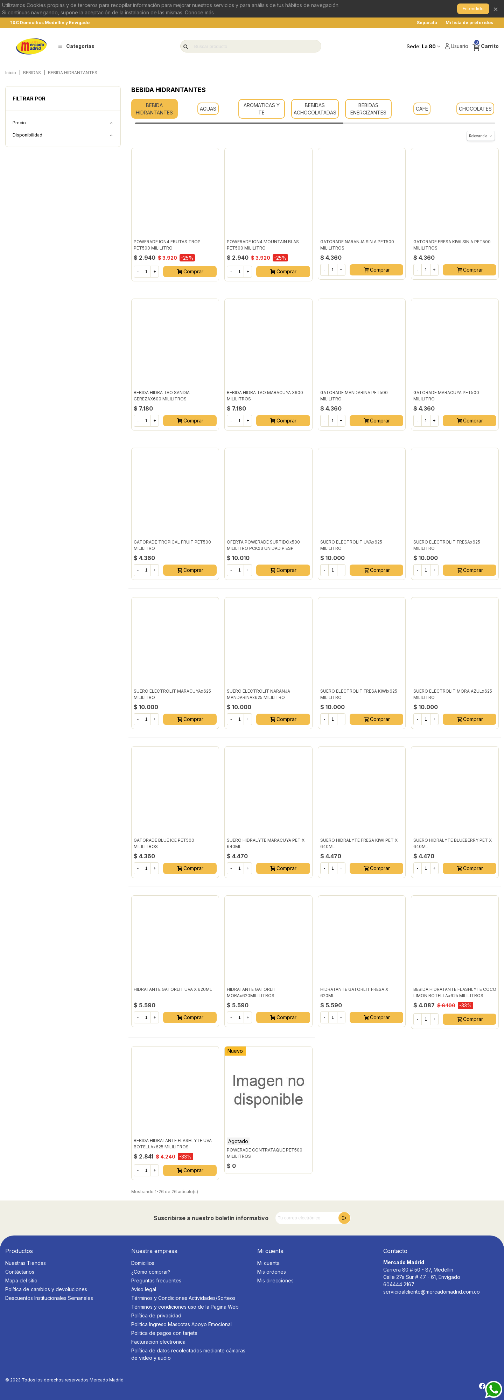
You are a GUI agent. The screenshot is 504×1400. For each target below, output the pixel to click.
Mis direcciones (275, 1280)
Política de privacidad (156, 1315)
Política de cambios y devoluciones (46, 1289)
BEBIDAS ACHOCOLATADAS (315, 108)
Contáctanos (19, 1272)
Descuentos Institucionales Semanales (49, 1298)
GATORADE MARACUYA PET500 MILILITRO (446, 395)
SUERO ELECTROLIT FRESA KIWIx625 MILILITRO (358, 694)
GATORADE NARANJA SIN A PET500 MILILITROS (357, 245)
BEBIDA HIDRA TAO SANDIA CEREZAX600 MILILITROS (162, 395)
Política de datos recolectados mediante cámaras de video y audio (188, 1354)
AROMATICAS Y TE (262, 108)
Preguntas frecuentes (156, 1280)
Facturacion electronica (158, 1342)
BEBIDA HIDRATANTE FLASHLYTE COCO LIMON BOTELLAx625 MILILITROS (454, 992)
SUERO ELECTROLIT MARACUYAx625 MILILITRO (172, 694)
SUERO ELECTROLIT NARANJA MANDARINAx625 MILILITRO (258, 694)
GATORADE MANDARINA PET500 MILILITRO (354, 395)
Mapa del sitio (21, 1280)
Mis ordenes (271, 1272)
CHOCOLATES (475, 109)
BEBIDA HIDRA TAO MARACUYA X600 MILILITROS (265, 395)
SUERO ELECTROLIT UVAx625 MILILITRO (351, 545)
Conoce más (199, 12)
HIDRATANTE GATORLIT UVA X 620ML (173, 989)
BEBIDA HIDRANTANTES (154, 108)
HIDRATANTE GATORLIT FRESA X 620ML (354, 992)
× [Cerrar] (495, 9)
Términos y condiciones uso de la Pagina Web (185, 1307)
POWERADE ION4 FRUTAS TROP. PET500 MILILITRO (168, 245)
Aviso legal (143, 1289)
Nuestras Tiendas (25, 1263)
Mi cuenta (268, 1263)
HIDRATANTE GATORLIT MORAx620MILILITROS (251, 992)
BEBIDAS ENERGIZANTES (368, 108)
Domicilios (142, 1263)
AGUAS (208, 109)
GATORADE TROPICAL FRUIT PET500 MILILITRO (172, 545)
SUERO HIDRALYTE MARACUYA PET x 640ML (265, 843)
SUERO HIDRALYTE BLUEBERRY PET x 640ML (452, 843)
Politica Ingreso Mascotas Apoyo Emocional (181, 1324)
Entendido (473, 8)
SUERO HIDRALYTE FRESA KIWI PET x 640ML (359, 843)
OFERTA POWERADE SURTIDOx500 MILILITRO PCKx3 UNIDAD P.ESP (263, 545)
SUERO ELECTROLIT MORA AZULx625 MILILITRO (452, 694)
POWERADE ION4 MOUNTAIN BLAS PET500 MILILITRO (263, 245)
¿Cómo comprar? (150, 1272)
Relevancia (480, 136)
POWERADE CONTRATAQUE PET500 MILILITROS (264, 1153)
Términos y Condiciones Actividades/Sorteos (183, 1298)
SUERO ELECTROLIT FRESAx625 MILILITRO (446, 545)
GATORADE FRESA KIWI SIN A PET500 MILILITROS (452, 245)
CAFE (422, 109)
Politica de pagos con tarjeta (164, 1333)
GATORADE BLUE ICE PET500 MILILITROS (164, 843)
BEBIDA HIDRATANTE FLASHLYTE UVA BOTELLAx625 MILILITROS (173, 1143)
